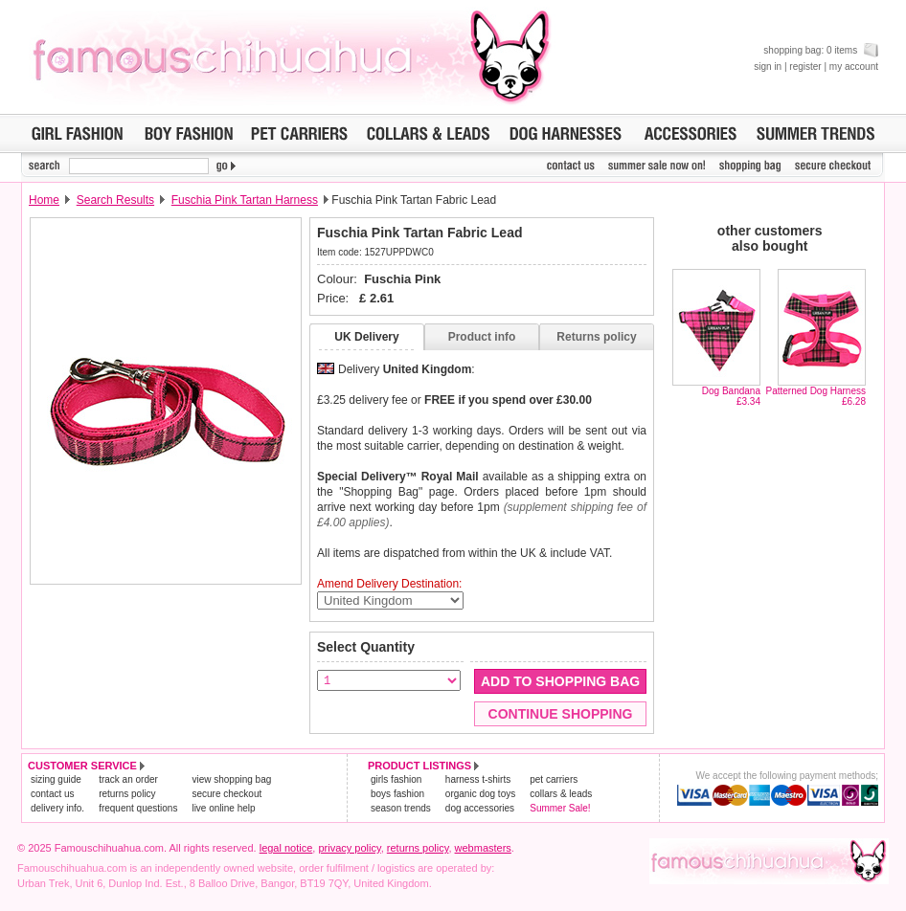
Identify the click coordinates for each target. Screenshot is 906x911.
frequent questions (138, 808)
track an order (128, 779)
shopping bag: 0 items (820, 50)
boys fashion (397, 794)
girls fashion (396, 779)
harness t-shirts (477, 779)
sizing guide (56, 779)
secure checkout (226, 794)
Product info (482, 337)
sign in (767, 66)
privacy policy (349, 848)
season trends (401, 808)
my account (853, 66)
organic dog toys (480, 794)
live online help (223, 808)
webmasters (483, 848)
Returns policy (596, 337)
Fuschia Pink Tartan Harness (244, 200)
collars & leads (561, 794)
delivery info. (57, 808)
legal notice (286, 848)
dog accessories (479, 808)
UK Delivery (366, 337)
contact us (53, 794)
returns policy (127, 794)
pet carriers (554, 779)
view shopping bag (231, 779)
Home (44, 200)
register (805, 66)
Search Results (115, 200)
